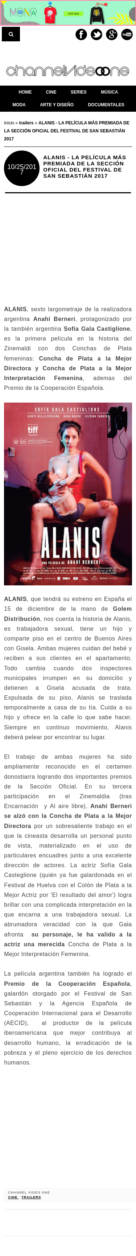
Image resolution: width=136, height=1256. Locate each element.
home (25, 92)
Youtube (127, 34)
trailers (31, 1197)
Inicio (9, 122)
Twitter (96, 34)
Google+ (112, 34)
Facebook (81, 34)
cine (13, 1197)
